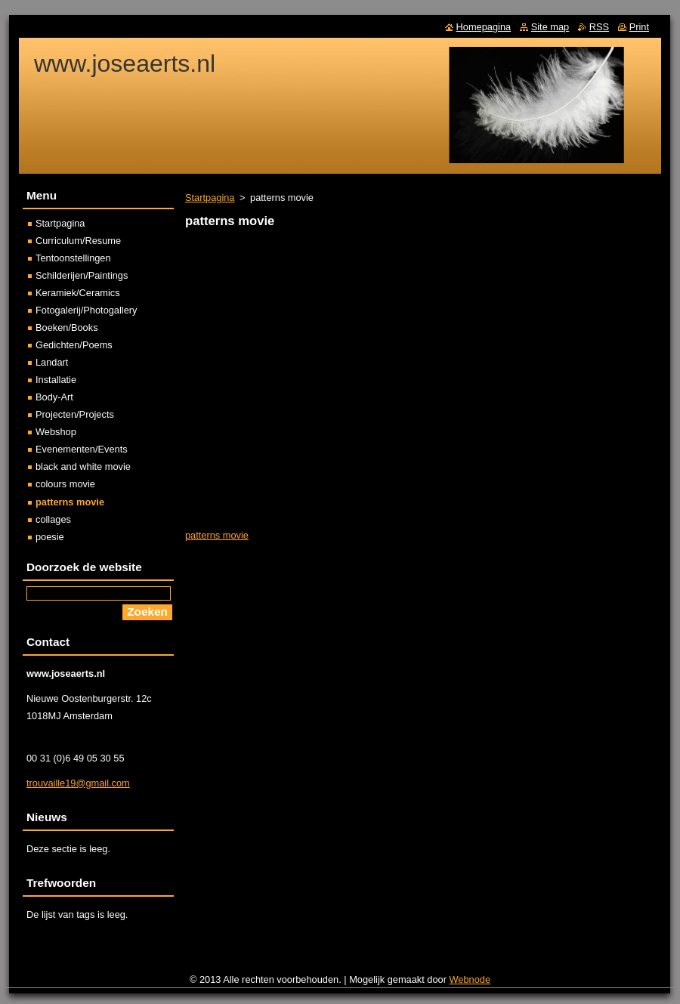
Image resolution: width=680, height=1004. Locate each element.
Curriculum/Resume (78, 240)
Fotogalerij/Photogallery (86, 310)
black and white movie (83, 466)
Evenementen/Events (82, 449)
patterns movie (217, 535)
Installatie (56, 379)
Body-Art (54, 397)
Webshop (56, 431)
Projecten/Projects (75, 414)
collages (53, 519)
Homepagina (484, 26)
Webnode (470, 979)
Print (639, 26)
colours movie (65, 484)
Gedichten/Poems (74, 345)
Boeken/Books (67, 327)
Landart (52, 362)
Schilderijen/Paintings (82, 275)
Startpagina (209, 197)
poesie (50, 536)
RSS (599, 26)
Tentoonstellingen (73, 258)
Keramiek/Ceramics (78, 292)
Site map (550, 26)
